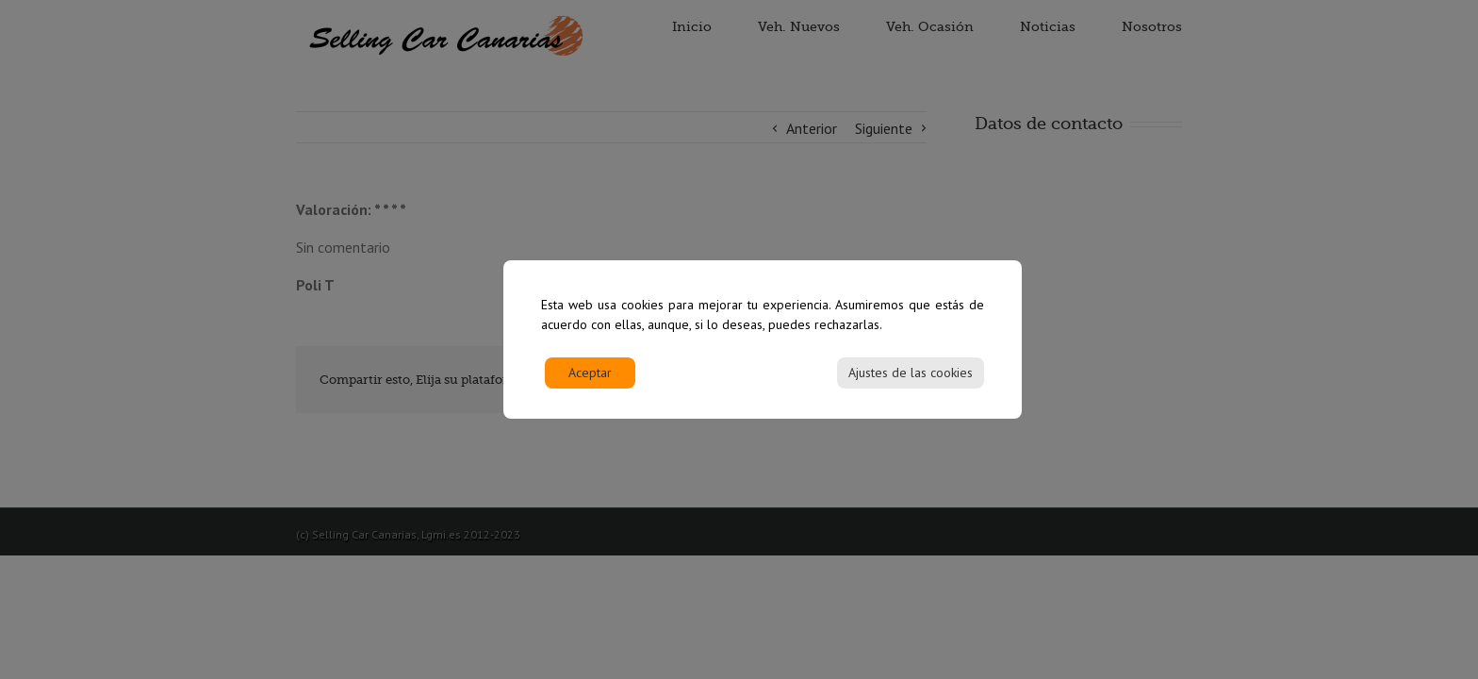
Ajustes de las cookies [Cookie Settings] (910, 381)
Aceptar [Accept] (590, 381)
